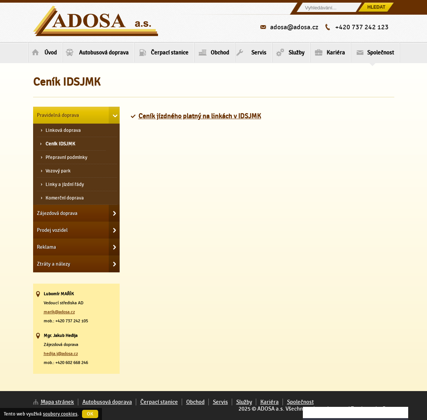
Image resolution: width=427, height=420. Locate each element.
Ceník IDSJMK (60, 144)
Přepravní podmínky (66, 157)
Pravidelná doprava (58, 115)
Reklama (46, 247)
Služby (296, 52)
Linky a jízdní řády (65, 184)
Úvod (50, 52)
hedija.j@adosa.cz (61, 353)
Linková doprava (63, 130)
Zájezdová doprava (57, 213)
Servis (258, 52)
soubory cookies (60, 414)
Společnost (380, 55)
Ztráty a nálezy (53, 264)
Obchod (220, 52)
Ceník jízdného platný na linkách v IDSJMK (199, 116)
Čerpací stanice (169, 52)
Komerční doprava (65, 198)
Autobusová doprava (104, 52)
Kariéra (336, 52)
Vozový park (58, 171)
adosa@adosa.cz (294, 27)
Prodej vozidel (52, 230)
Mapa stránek (57, 402)
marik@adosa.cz (59, 311)
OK (90, 414)
